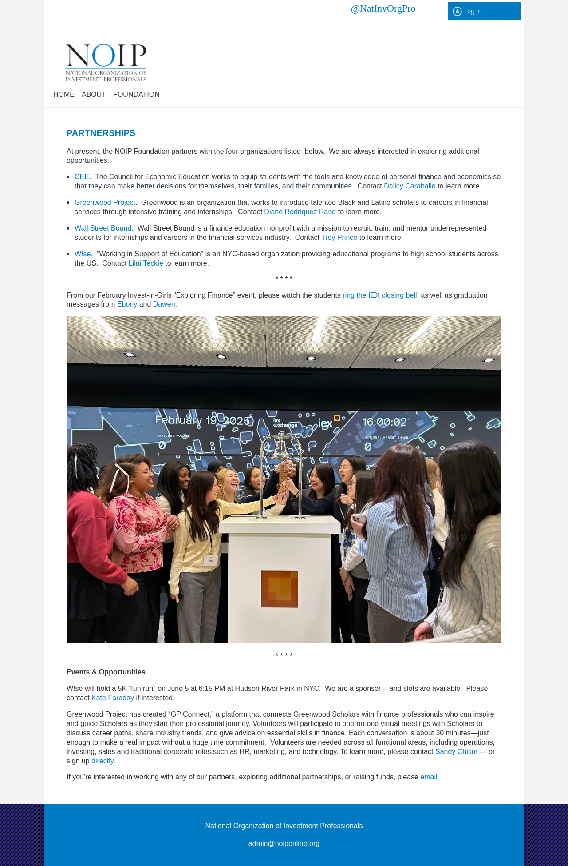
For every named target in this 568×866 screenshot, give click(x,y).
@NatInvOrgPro (383, 8)
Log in (473, 11)
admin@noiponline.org (284, 843)
